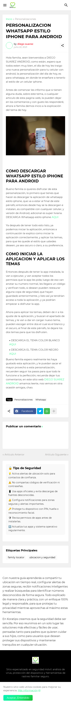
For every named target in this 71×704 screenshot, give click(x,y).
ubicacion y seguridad (42, 557)
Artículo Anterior (14, 454)
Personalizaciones (25, 19)
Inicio (9, 19)
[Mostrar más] (54, 411)
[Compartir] (62, 45)
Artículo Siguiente (55, 454)
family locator (16, 557)
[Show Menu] (4, 5)
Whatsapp (41, 399)
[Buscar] (66, 5)
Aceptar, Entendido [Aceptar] (18, 697)
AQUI (55, 217)
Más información (28, 690)
